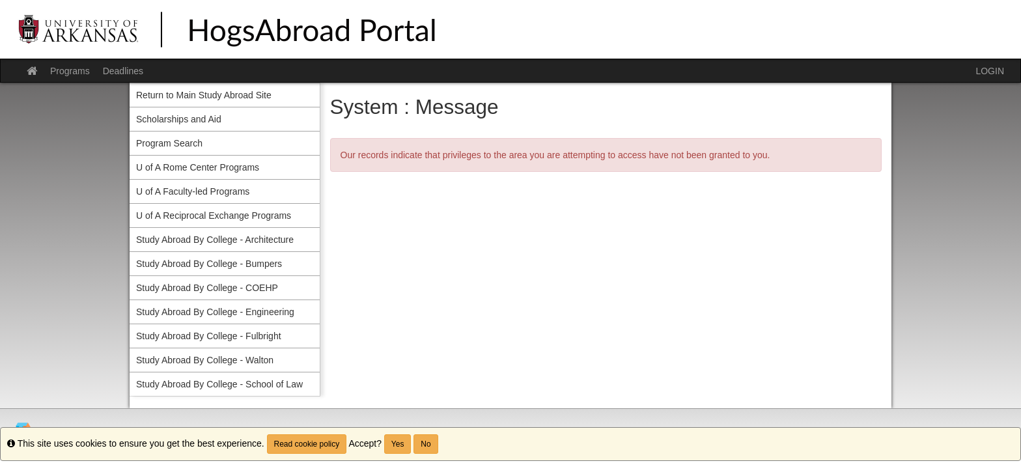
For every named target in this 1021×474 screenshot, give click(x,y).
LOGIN (989, 71)
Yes (397, 444)
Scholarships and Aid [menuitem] (178, 119)
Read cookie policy (307, 444)
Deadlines (123, 71)
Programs (70, 71)
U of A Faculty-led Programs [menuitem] (192, 191)
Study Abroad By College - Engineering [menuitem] (215, 312)
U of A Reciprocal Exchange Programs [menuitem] (213, 215)
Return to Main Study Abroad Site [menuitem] (204, 95)
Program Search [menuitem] (169, 143)
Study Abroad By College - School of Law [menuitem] (219, 384)
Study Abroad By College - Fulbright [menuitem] (208, 336)
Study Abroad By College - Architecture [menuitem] (215, 239)
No (425, 444)
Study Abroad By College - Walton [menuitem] (204, 360)
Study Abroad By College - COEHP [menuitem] (207, 288)
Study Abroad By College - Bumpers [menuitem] (209, 263)
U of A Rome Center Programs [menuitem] (197, 167)
